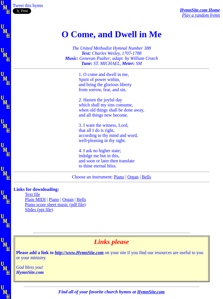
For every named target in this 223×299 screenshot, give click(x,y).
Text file (32, 194)
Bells (146, 176)
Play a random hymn (201, 15)
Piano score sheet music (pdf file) (55, 204)
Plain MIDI (35, 199)
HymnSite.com (150, 291)
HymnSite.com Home (200, 10)
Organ (133, 176)
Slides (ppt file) (39, 209)
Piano (119, 176)
